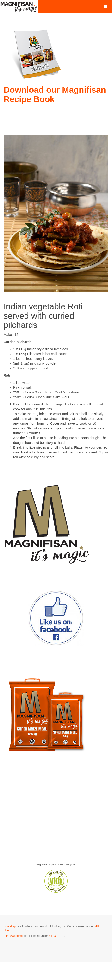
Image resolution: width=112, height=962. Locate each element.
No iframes (56, 809)
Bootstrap (10, 926)
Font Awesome (13, 935)
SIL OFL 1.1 (56, 935)
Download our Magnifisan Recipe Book (55, 94)
